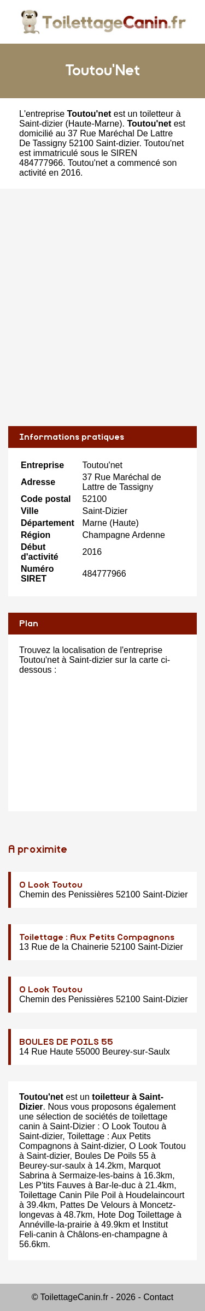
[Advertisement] (102, 307)
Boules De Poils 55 (111, 1155)
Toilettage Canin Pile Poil (67, 1195)
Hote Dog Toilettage (135, 1214)
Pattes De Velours (95, 1205)
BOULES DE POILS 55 (66, 1042)
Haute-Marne (93, 123)
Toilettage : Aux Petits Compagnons (96, 937)
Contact (158, 1297)
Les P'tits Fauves (52, 1185)
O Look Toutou (51, 885)
